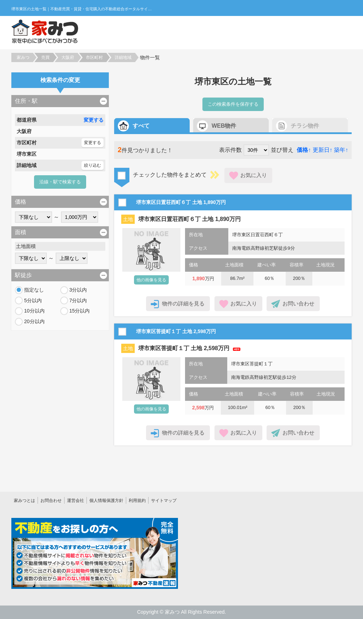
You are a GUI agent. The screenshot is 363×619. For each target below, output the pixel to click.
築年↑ (341, 150)
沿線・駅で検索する (60, 181)
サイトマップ (164, 500)
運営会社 (75, 500)
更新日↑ (323, 150)
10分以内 (34, 311)
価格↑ (304, 150)
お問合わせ (51, 500)
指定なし (34, 290)
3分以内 (78, 290)
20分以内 (34, 321)
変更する (94, 120)
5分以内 (33, 300)
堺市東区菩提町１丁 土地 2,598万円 (183, 348)
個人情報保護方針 (106, 500)
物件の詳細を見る (183, 303)
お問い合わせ (298, 303)
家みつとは (24, 500)
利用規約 (137, 500)
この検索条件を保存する (233, 104)
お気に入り (253, 175)
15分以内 (79, 311)
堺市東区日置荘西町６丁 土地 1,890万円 (189, 219)
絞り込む (92, 165)
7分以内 (78, 300)
